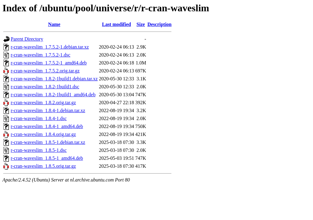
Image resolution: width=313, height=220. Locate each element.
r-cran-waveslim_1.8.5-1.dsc (39, 150)
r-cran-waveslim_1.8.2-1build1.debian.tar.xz (54, 78)
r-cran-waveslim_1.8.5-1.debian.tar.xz (48, 142)
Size (141, 24)
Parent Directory (27, 39)
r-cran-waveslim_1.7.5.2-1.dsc (40, 54)
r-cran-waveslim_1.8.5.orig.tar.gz (43, 166)
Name (54, 24)
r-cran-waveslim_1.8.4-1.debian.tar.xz (48, 110)
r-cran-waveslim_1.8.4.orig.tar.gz (43, 134)
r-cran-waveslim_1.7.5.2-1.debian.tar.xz (50, 47)
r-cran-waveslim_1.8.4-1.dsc (39, 118)
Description (159, 24)
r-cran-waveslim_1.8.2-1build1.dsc (45, 86)
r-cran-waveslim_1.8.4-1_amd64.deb (47, 126)
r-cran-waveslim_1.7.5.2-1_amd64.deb (49, 62)
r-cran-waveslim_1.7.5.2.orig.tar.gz (45, 70)
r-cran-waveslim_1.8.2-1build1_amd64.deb (53, 94)
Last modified (116, 24)
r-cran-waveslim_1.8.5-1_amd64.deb (47, 158)
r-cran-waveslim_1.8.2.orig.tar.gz (43, 102)
